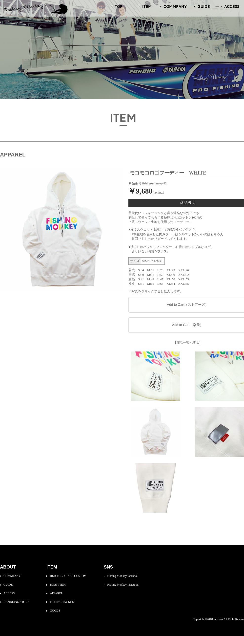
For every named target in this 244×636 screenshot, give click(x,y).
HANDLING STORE (16, 602)
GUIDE (8, 584)
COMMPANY (12, 576)
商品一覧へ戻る (188, 343)
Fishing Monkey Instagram (123, 584)
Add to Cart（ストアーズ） (188, 305)
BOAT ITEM (57, 584)
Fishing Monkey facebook (122, 576)
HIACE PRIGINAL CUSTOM (68, 576)
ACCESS (9, 593)
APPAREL (56, 593)
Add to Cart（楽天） (187, 325)
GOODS (55, 610)
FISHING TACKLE (62, 602)
